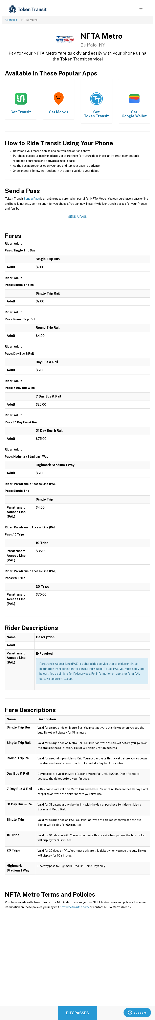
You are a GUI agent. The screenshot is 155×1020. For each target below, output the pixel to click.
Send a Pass (32, 198)
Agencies (11, 19)
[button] (141, 9)
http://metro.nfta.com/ (74, 907)
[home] (28, 9)
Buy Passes (77, 1013)
